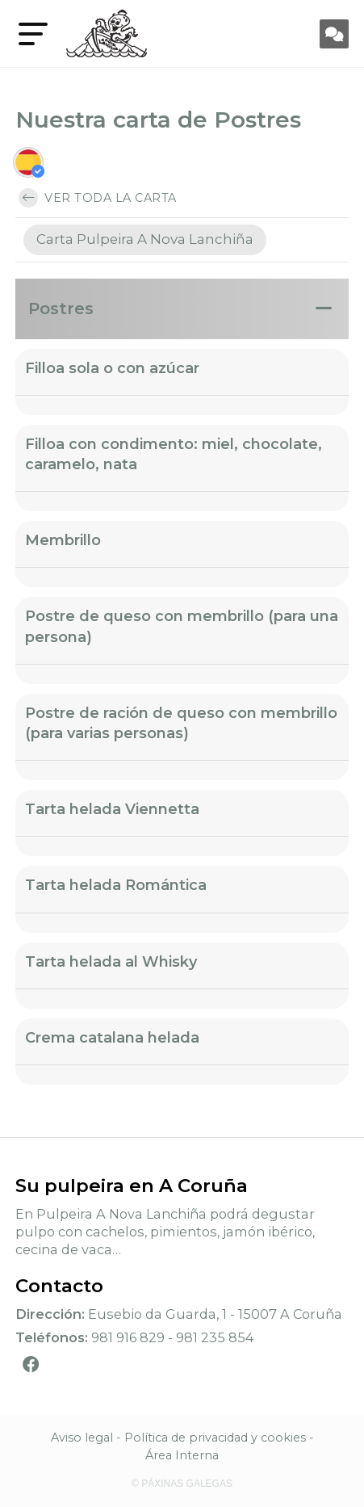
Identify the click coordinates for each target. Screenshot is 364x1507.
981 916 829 (128, 1337)
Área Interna (182, 1455)
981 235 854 (215, 1337)
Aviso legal (82, 1437)
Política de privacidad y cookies (215, 1437)
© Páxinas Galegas (182, 1483)
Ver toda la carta (98, 198)
